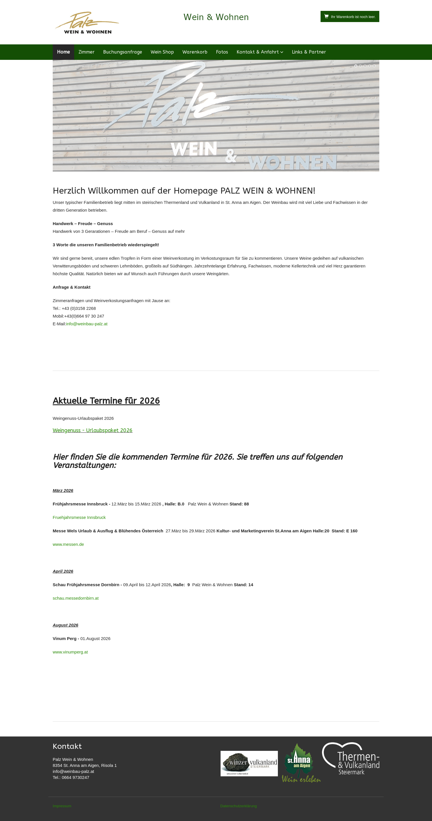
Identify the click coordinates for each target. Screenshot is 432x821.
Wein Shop (162, 52)
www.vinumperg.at (70, 651)
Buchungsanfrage (122, 52)
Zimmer (86, 52)
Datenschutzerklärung (238, 806)
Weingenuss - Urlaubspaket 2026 (93, 430)
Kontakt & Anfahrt (258, 52)
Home (63, 52)
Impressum (62, 806)
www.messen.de (68, 544)
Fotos (222, 52)
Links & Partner (309, 52)
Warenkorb (194, 52)
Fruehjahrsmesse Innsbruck (79, 517)
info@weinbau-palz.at (86, 323)
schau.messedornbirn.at (76, 598)
